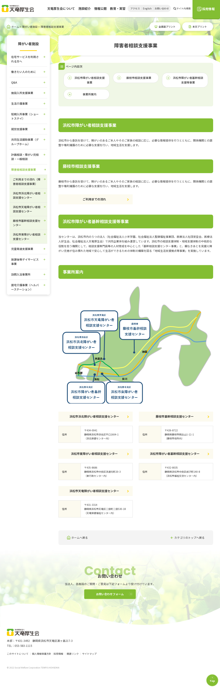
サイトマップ (90, 653)
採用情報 (59, 653)
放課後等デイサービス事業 (25, 261)
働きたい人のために (23, 72)
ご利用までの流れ (94, 199)
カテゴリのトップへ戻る (189, 537)
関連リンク (74, 653)
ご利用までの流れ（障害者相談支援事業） (26, 181)
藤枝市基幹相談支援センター (175, 416)
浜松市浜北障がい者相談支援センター (94, 416)
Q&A (14, 82)
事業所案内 (89, 94)
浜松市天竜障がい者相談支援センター (94, 491)
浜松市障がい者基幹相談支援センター (175, 453)
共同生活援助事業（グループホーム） (25, 141)
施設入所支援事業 (22, 93)
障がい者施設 (28, 43)
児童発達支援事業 (22, 249)
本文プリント (199, 26)
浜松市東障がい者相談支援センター (94, 453)
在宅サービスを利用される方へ (25, 59)
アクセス (135, 8)
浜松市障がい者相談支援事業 (89, 80)
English (147, 8)
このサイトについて (18, 653)
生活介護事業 (19, 103)
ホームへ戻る (79, 537)
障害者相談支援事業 (23, 169)
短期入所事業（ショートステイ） (25, 116)
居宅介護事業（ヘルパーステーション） (25, 287)
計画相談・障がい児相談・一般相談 (25, 157)
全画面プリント (167, 26)
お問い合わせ (162, 8)
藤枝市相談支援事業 (138, 78)
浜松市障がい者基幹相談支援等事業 (188, 80)
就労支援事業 (19, 129)
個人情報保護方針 (41, 653)
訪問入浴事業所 (20, 274)
